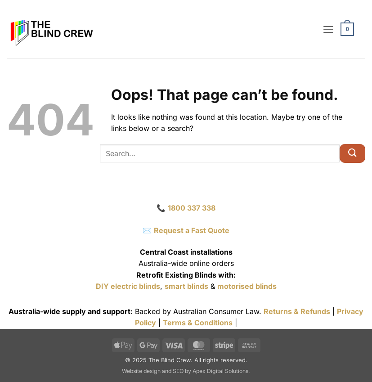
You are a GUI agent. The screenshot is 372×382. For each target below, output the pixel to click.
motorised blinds (247, 286)
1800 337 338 (191, 207)
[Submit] (352, 153)
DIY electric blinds (128, 286)
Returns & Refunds (297, 311)
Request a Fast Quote (191, 230)
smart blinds (186, 286)
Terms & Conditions (198, 322)
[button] (329, 29)
